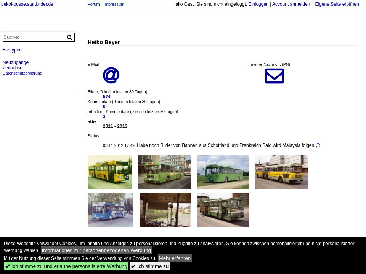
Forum (94, 4)
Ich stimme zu (150, 266)
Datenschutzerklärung (22, 73)
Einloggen (258, 4)
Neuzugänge (16, 62)
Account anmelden (291, 4)
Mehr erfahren (175, 258)
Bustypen (12, 50)
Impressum (114, 4)
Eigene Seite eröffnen (337, 4)
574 (107, 96)
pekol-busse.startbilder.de (27, 4)
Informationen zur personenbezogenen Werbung (96, 250)
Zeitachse (12, 67)
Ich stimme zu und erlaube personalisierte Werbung (66, 266)
